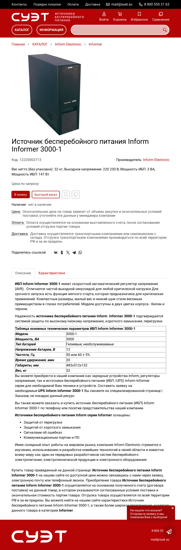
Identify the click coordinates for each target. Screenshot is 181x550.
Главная (18, 44)
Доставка (92, 4)
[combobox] (120, 30)
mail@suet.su (121, 4)
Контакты (19, 4)
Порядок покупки (47, 4)
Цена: (16, 212)
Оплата (73, 4)
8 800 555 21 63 (156, 4)
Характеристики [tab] (51, 273)
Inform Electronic (68, 44)
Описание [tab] (23, 273)
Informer (95, 44)
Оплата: (18, 223)
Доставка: (20, 234)
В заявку (20, 194)
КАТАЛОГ (22, 30)
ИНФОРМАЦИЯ (51, 30)
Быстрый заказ (46, 194)
